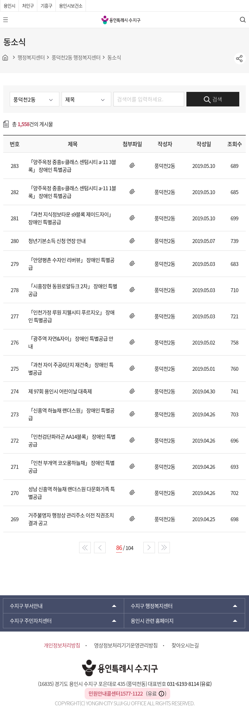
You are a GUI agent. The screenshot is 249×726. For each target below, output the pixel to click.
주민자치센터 (31, 620)
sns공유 (240, 58)
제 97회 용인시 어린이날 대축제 (60, 391)
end (164, 547)
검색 (213, 99)
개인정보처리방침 (62, 645)
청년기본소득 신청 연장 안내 (57, 241)
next (149, 547)
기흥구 (46, 5)
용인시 (9, 5)
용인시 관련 (152, 620)
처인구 (28, 5)
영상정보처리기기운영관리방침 (126, 645)
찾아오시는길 (185, 645)
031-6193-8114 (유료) (189, 684)
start (85, 547)
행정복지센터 (151, 606)
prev (100, 547)
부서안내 (26, 606)
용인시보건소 (70, 5)
